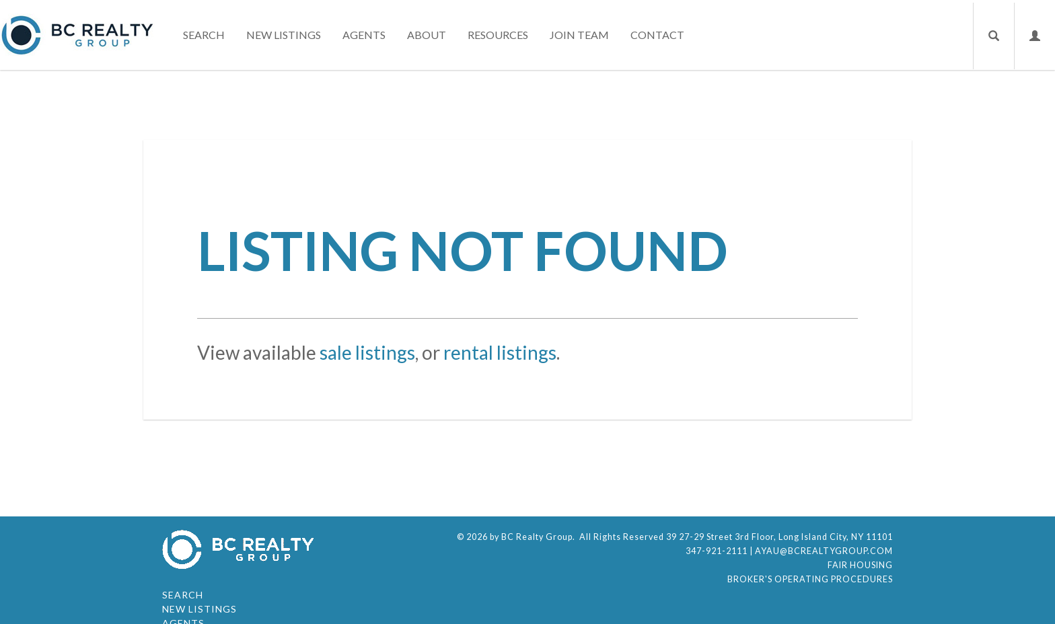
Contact (657, 34)
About (426, 34)
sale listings (367, 352)
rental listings (499, 352)
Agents (364, 34)
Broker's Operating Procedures (810, 579)
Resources (498, 34)
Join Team (579, 34)
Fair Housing (860, 565)
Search (204, 34)
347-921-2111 (717, 551)
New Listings (283, 34)
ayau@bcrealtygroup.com (824, 551)
